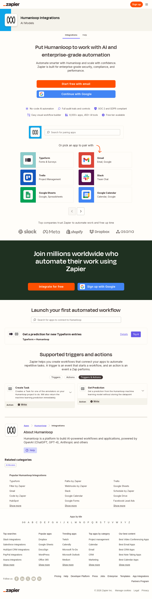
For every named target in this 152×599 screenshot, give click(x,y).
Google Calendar (74, 495)
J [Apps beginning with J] (64, 522)
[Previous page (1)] (72, 211)
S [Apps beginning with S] (100, 522)
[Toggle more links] (27, 505)
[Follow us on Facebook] (16, 579)
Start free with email (76, 84)
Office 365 (44, 559)
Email (91, 549)
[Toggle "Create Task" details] (40, 392)
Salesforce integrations (14, 544)
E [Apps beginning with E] (44, 522)
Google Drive (120, 495)
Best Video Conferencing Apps (134, 539)
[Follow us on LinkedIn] (22, 579)
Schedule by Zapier (123, 491)
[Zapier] (11, 4)
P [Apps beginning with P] (88, 522)
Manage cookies (123, 590)
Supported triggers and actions (76, 354)
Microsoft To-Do (70, 549)
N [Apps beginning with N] (80, 522)
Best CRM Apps (126, 549)
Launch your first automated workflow (76, 310)
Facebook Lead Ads (124, 500)
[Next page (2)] (80, 211)
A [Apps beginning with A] (28, 522)
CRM (91, 554)
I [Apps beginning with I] (60, 522)
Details (124, 334)
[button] (76, 94)
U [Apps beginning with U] (108, 522)
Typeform (14, 481)
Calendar (93, 544)
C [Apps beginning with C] (36, 522)
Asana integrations (12, 559)
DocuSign (43, 549)
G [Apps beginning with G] (53, 522)
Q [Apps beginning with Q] (92, 522)
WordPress (44, 554)
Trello (116, 481)
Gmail (12, 491)
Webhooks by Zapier (76, 486)
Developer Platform (80, 576)
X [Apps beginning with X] (121, 522)
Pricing (57, 576)
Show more (8, 565)
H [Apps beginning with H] (57, 522)
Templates (125, 576)
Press (95, 576)
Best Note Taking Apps (130, 554)
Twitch (65, 539)
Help (30, 450)
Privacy (145, 590)
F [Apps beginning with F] (49, 522)
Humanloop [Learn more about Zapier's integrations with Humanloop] (40, 425)
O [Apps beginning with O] (84, 522)
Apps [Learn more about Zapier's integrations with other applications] (26, 425)
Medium (66, 559)
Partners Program (140, 581)
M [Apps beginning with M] (76, 522)
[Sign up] (136, 4)
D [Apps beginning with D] (41, 522)
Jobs (102, 576)
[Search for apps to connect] (79, 320)
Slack (68, 491)
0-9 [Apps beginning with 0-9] (23, 522)
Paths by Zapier (73, 481)
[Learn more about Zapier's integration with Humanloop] (11, 430)
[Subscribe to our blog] (39, 579)
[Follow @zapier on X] (28, 579)
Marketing (93, 559)
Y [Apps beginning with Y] (125, 522)
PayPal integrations (12, 554)
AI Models (27, 23)
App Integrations (141, 576)
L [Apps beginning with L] (71, 522)
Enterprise (112, 576)
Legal (136, 590)
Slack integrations (12, 539)
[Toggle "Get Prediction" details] (112, 390)
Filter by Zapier (17, 486)
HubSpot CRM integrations (16, 549)
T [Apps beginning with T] (104, 522)
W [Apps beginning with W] (117, 522)
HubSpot (14, 500)
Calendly (66, 544)
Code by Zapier (17, 495)
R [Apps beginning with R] (96, 522)
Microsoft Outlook (71, 554)
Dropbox (43, 539)
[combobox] (82, 132)
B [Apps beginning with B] (32, 522)
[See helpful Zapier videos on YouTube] (33, 579)
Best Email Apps (127, 544)
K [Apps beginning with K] (68, 522)
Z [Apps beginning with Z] (129, 522)
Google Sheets (121, 486)
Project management (99, 539)
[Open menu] (146, 4)
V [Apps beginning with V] (112, 522)
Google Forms (72, 500)
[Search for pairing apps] (85, 132)
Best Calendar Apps (128, 559)
